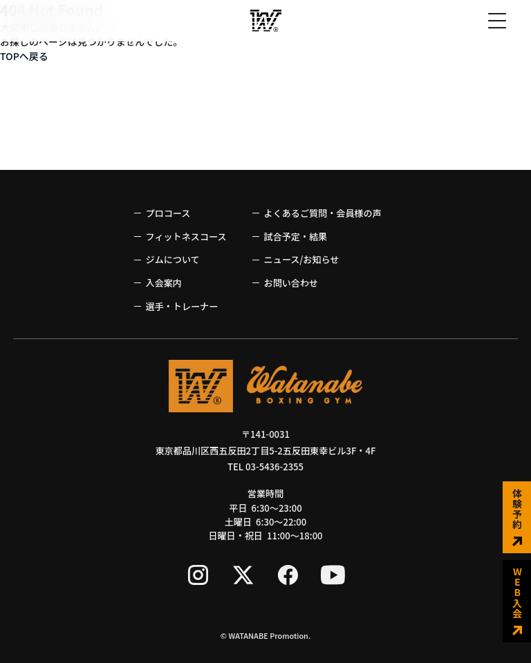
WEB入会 (517, 601)
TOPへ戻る (24, 56)
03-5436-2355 (274, 466)
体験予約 (517, 517)
